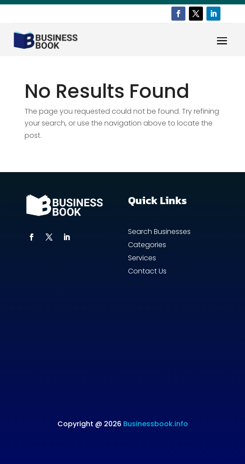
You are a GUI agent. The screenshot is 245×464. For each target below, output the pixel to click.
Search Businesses (159, 233)
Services (142, 259)
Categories (147, 246)
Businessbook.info (155, 424)
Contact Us (147, 272)
